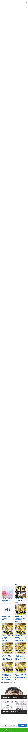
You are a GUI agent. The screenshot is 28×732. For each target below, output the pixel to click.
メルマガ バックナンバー (14, 682)
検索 (22, 725)
